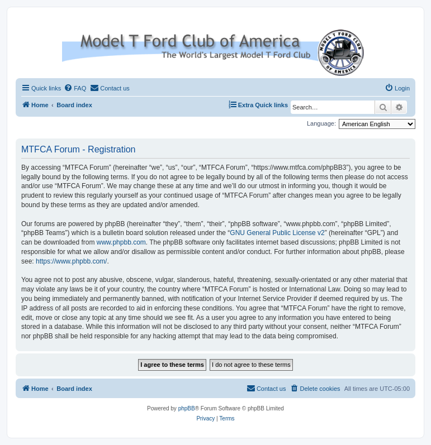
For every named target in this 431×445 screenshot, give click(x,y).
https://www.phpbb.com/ (71, 261)
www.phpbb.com (121, 242)
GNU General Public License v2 (277, 233)
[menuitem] (75, 88)
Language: (321, 123)
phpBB (186, 408)
